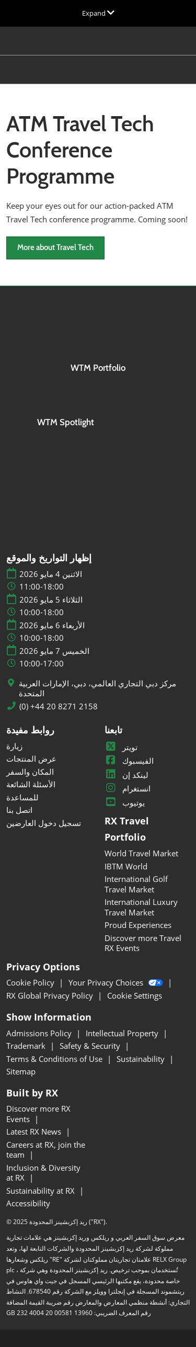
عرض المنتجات (31, 758)
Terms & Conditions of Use (55, 1059)
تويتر (121, 747)
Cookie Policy (31, 982)
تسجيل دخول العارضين (43, 823)
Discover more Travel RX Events (143, 943)
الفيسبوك (129, 760)
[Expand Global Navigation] (98, 13)
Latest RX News (34, 1131)
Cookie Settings (134, 995)
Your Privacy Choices (116, 982)
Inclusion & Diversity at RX (43, 1172)
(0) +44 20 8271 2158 (58, 706)
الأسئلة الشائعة (30, 784)
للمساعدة (22, 797)
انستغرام (128, 788)
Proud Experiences (138, 925)
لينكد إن (126, 774)
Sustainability (142, 1059)
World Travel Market (141, 853)
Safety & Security (91, 1045)
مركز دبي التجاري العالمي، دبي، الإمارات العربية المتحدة (97, 688)
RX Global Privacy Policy (50, 995)
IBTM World (126, 866)
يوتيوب (125, 802)
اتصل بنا (19, 810)
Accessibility (28, 1203)
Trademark (27, 1045)
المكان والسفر (30, 771)
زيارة (14, 746)
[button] (55, 247)
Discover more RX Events (38, 1113)
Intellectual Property (123, 1033)
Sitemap (21, 1071)
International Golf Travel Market (136, 884)
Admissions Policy (40, 1033)
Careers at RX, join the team (45, 1149)
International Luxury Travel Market (141, 907)
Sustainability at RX (41, 1190)
